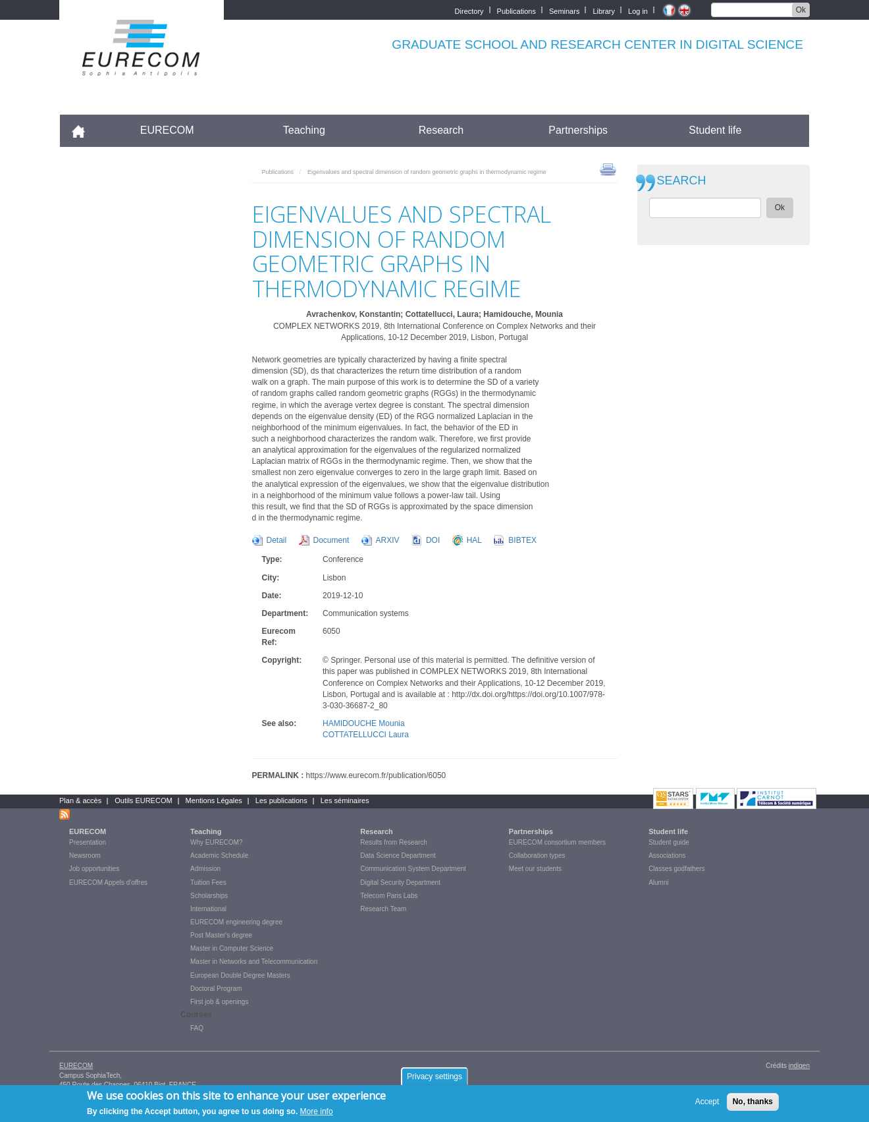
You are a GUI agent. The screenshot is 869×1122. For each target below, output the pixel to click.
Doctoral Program (216, 988)
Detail (277, 540)
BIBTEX (522, 540)
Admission (205, 868)
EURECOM (167, 130)
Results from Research (393, 842)
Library (603, 10)
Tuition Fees (208, 882)
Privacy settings (434, 1079)
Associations (666, 855)
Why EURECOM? (216, 842)
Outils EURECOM (143, 800)
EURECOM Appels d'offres (108, 882)
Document (331, 540)
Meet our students (535, 868)
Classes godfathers (676, 868)
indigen (799, 1065)
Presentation (87, 842)
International (208, 908)
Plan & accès (80, 800)
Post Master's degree (221, 935)
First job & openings (219, 1001)
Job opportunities (94, 868)
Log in (638, 10)
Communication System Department (413, 868)
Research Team (383, 908)
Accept (707, 1104)
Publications (516, 10)
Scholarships (209, 895)
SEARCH (681, 181)
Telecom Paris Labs (388, 895)
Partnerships (578, 130)
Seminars (564, 10)
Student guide (668, 842)
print (608, 169)
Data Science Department (398, 855)
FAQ (196, 1028)
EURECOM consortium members (557, 842)
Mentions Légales (214, 800)
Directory (469, 10)
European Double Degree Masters (240, 975)
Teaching (304, 130)
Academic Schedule (219, 855)
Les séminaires (345, 800)
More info (316, 1114)
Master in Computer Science (231, 948)
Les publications (281, 800)
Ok (801, 9)
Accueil (83, 130)
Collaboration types (537, 855)
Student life (715, 130)
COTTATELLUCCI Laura (366, 734)
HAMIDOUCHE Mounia (364, 723)
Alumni (658, 882)
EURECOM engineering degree (236, 922)
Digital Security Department (400, 882)
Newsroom (85, 855)
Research (441, 130)
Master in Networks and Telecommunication (253, 961)
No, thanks (753, 1104)
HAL (474, 540)
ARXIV (388, 540)
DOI (433, 540)
